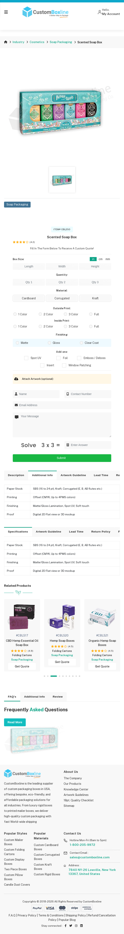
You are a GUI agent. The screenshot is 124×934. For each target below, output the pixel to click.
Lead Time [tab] (101, 475)
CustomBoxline (92, 901)
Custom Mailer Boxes (13, 842)
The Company (73, 778)
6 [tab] (66, 676)
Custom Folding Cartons (14, 852)
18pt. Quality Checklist (79, 800)
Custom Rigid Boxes (47, 874)
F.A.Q (11, 915)
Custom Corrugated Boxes (47, 857)
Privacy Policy (26, 915)
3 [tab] (54, 676)
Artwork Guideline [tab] (73, 475)
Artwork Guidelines (76, 794)
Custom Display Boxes (14, 861)
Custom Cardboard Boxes (46, 847)
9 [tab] (76, 676)
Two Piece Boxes (15, 869)
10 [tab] (79, 676)
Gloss (56, 342)
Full (96, 314)
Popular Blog (67, 919)
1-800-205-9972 (82, 844)
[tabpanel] (23, 635)
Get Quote (23, 666)
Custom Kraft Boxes (43, 866)
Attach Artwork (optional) (33, 379)
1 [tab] (44, 676)
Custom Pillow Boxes (13, 877)
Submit (62, 458)
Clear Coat (92, 342)
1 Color (22, 314)
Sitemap (69, 805)
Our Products (72, 783)
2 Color (48, 314)
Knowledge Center (76, 789)
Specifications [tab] (18, 531)
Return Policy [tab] (100, 531)
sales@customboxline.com (90, 857)
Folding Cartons (23, 655)
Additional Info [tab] (42, 475)
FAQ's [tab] (12, 696)
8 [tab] (72, 676)
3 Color (73, 314)
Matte (24, 342)
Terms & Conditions (51, 915)
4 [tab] (59, 676)
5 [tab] (62, 676)
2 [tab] (48, 676)
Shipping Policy (76, 915)
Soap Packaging (61, 42)
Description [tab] (16, 475)
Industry (18, 42)
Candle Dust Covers (17, 884)
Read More (14, 722)
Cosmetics (37, 42)
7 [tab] (69, 676)
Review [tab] (58, 696)
